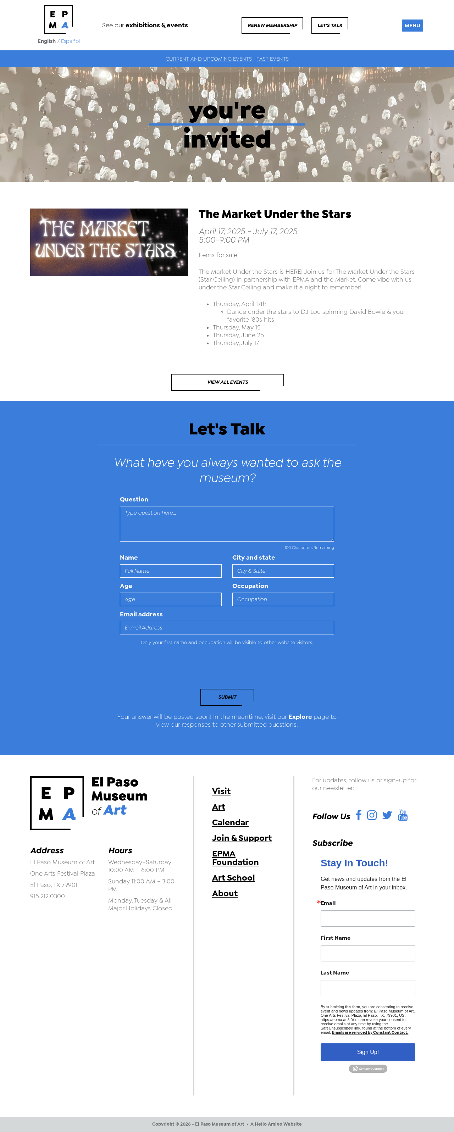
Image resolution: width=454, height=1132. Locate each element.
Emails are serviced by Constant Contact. (370, 1032)
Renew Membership (272, 25)
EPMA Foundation (235, 857)
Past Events (272, 59)
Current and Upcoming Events (209, 59)
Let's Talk (329, 25)
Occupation (250, 586)
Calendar (230, 822)
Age (126, 586)
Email (328, 903)
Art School (233, 877)
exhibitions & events (157, 25)
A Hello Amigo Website (276, 1124)
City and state (253, 557)
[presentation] (168, 669)
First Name (335, 938)
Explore (300, 717)
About (225, 893)
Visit (221, 791)
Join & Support (242, 838)
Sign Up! (368, 1052)
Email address (141, 614)
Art (218, 806)
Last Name (335, 973)
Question (134, 499)
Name (129, 557)
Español (70, 41)
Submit (227, 697)
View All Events (227, 382)
